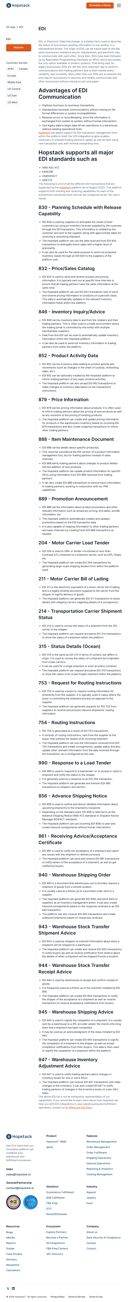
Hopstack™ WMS (56, 1141)
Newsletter (13, 1264)
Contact (91, 1248)
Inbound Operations (98, 1163)
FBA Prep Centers (57, 1248)
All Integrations (55, 1243)
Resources (13, 1226)
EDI (21, 27)
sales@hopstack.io (18, 1174)
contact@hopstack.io (20, 1188)
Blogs (9, 1232)
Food (89, 1203)
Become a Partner (57, 1237)
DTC (49, 1208)
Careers (91, 1243)
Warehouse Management (101, 1141)
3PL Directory (54, 1254)
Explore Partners (56, 1232)
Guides (10, 1248)
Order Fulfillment (96, 1152)
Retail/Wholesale (56, 1214)
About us (91, 1232)
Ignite (49, 1147)
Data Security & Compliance (103, 1237)
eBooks (10, 1237)
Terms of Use (96, 1297)
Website (19, 47)
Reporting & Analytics (99, 1168)
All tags (10, 27)
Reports (11, 1243)
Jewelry (91, 1197)
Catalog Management (99, 1174)
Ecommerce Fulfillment (60, 1192)
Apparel (91, 1192)
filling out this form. (80, 1107)
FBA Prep (52, 1203)
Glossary (11, 1259)
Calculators (13, 1270)
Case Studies (14, 1254)
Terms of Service (76, 1297)
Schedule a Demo (99, 5)
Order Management (98, 1147)
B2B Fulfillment (55, 1197)
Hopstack (44, 132)
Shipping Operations (98, 1157)
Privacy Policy (57, 1297)
